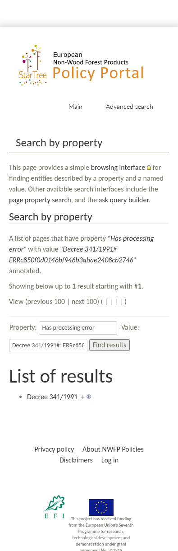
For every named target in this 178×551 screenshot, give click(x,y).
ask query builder (124, 200)
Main (75, 106)
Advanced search (129, 106)
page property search (40, 200)
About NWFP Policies (113, 449)
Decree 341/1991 (52, 396)
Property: (23, 327)
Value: (130, 327)
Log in (110, 460)
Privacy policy (54, 449)
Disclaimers (76, 460)
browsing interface (118, 167)
